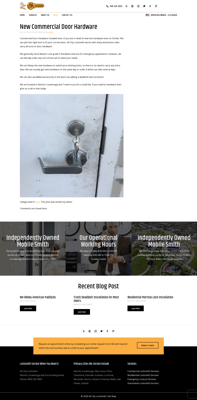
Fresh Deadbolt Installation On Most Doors (96, 299)
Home (22, 15)
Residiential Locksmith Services (143, 375)
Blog (56, 15)
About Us (45, 15)
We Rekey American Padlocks (38, 297)
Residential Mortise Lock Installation (150, 297)
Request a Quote (147, 345)
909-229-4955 (116, 6)
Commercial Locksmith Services (143, 371)
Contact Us (67, 15)
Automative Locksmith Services (143, 383)
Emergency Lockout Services (141, 379)
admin (51, 32)
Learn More (28, 308)
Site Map (111, 396)
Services (33, 15)
